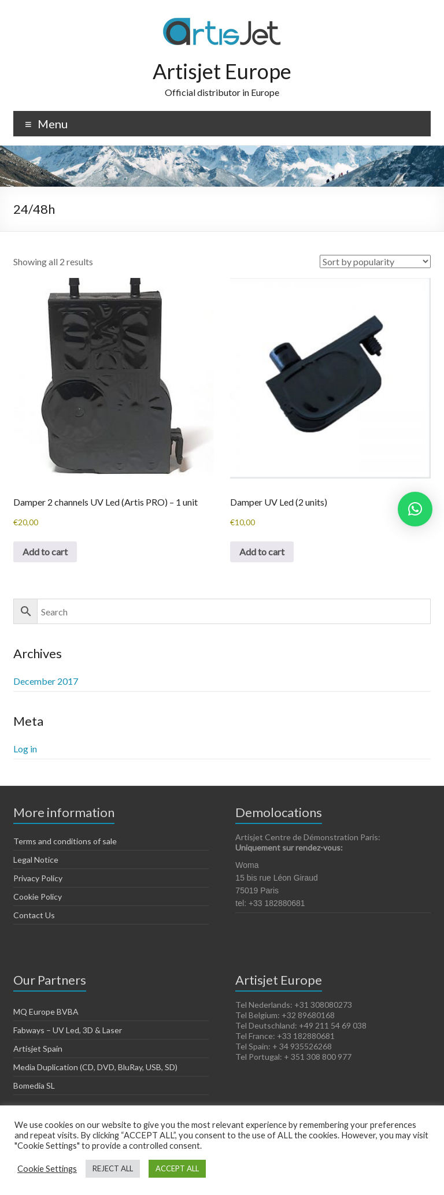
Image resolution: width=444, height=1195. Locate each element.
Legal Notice (35, 859)
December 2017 (45, 681)
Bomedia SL (34, 1085)
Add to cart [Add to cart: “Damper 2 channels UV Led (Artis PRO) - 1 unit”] (45, 551)
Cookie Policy (37, 896)
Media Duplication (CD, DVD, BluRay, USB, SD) (95, 1067)
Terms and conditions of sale (65, 841)
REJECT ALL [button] (112, 1168)
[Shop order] (375, 261)
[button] (415, 509)
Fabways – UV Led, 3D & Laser (67, 1030)
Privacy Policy (37, 878)
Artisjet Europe (222, 71)
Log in (25, 748)
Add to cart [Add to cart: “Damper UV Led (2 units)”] (261, 551)
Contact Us (34, 915)
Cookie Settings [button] (47, 1169)
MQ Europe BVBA (46, 1011)
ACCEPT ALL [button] (177, 1168)
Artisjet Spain (37, 1048)
